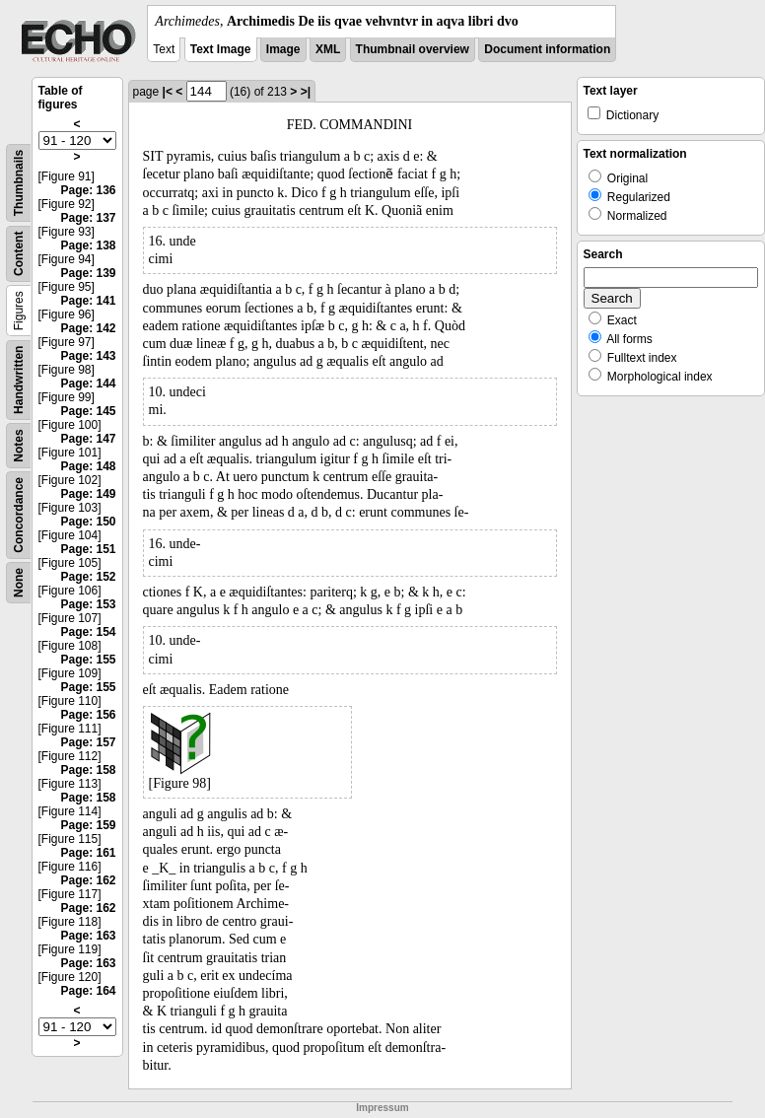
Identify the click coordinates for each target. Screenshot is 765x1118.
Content (19, 254)
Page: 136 (87, 190)
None (19, 582)
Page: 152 (87, 577)
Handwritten (19, 380)
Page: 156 (87, 715)
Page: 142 (87, 328)
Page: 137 (87, 218)
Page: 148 (87, 466)
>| (306, 92)
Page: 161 (87, 853)
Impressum (382, 1107)
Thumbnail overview (412, 49)
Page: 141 (87, 301)
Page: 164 (87, 991)
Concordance (19, 515)
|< (168, 92)
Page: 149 (87, 494)
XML (327, 49)
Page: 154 (87, 632)
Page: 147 (87, 439)
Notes (19, 445)
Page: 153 (87, 604)
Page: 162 (87, 880)
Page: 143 (87, 356)
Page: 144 (87, 383)
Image (283, 49)
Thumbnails (19, 183)
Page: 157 (87, 742)
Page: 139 (87, 273)
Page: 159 (87, 825)
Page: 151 (87, 549)
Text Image (220, 49)
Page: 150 (87, 521)
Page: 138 (87, 245)
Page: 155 (87, 659)
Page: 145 (87, 411)
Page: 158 (87, 770)
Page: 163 (87, 936)
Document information (547, 49)
